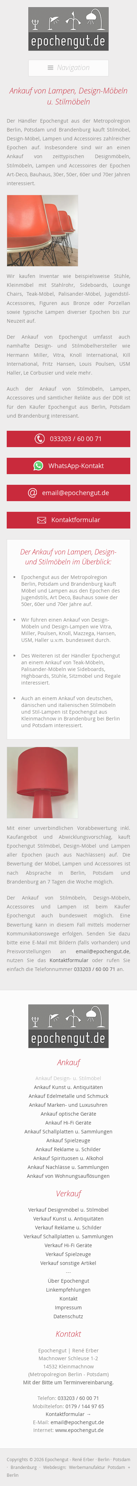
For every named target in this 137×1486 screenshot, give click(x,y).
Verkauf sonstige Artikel (68, 1263)
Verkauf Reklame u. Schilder (68, 1227)
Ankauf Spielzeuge (68, 1140)
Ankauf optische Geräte (68, 1113)
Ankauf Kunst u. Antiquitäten (68, 1087)
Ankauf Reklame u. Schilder (68, 1149)
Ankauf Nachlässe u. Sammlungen (68, 1167)
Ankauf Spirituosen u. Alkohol (68, 1158)
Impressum (68, 1307)
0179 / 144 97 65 (84, 1406)
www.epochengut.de (79, 1430)
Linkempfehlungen (68, 1289)
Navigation (68, 67)
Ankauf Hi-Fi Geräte (68, 1122)
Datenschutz (68, 1316)
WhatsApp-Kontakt (68, 466)
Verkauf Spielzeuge (68, 1254)
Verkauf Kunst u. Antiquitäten (68, 1218)
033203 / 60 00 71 (68, 439)
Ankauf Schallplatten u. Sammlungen (68, 1131)
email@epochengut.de (68, 493)
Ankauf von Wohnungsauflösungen (68, 1176)
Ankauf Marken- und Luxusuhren (68, 1104)
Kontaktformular (68, 520)
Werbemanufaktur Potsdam (97, 1467)
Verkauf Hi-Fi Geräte (68, 1245)
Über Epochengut (68, 1280)
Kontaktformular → (68, 1414)
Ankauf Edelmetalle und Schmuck (68, 1096)
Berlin (12, 1475)
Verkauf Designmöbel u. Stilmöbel (68, 1209)
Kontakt (68, 1298)
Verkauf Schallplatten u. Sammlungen (68, 1236)
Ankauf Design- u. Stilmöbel (68, 1078)
